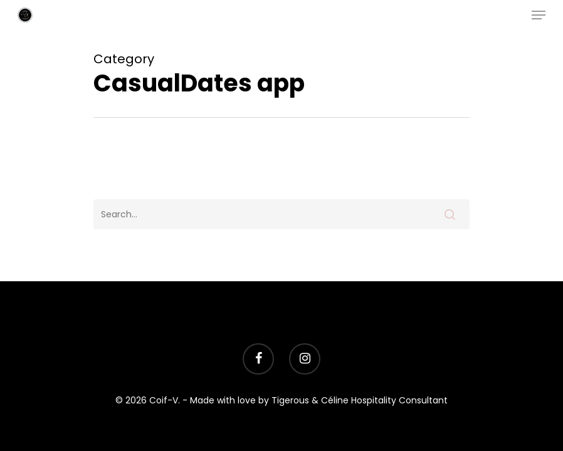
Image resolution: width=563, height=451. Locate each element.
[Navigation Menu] (538, 15)
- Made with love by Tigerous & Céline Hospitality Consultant (315, 400)
